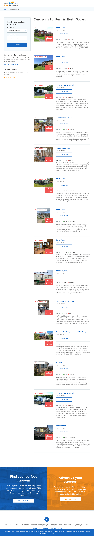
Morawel (59, 362)
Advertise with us (9, 77)
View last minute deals (11, 65)
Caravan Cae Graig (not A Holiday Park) (71, 332)
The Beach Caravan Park (65, 85)
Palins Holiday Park (63, 148)
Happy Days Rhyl (62, 271)
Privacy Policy (56, 529)
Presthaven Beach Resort (65, 301)
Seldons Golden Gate (64, 117)
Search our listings (23, 500)
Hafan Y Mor (60, 27)
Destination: (11, 27)
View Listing (64, 34)
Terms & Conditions (40, 529)
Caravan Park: (11, 35)
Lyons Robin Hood (62, 426)
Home (5, 9)
